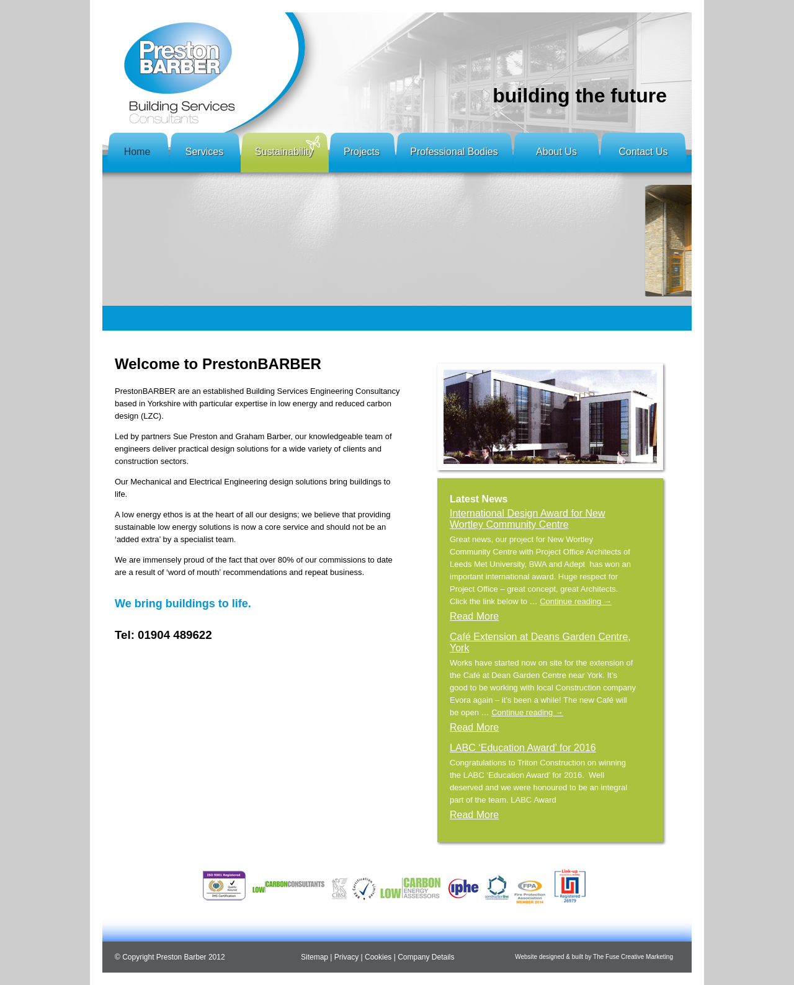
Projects (362, 151)
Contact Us (642, 151)
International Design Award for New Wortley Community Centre (527, 519)
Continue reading (576, 601)
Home (137, 151)
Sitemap (314, 957)
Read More (474, 616)
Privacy (346, 957)
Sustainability (284, 151)
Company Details (426, 957)
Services (204, 151)
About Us (556, 151)
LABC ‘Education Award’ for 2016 (523, 747)
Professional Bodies (453, 151)
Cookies (378, 957)
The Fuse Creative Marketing (633, 956)
